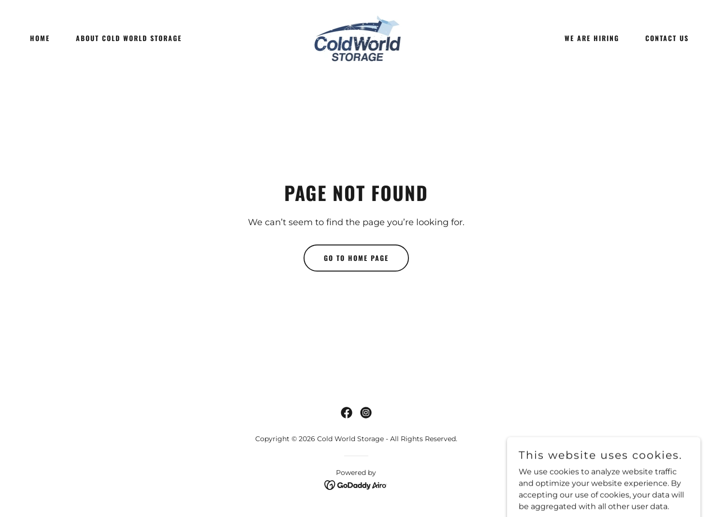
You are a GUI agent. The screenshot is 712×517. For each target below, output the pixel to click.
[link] (356, 37)
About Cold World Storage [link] (129, 38)
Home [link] (40, 38)
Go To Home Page (356, 258)
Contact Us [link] (667, 38)
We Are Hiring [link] (592, 38)
